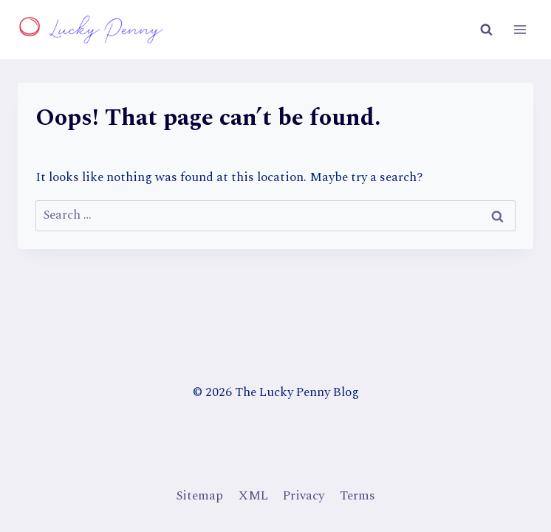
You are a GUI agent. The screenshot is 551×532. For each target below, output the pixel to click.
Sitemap (199, 495)
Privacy (303, 495)
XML (253, 495)
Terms (357, 495)
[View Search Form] (486, 29)
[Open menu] (519, 29)
